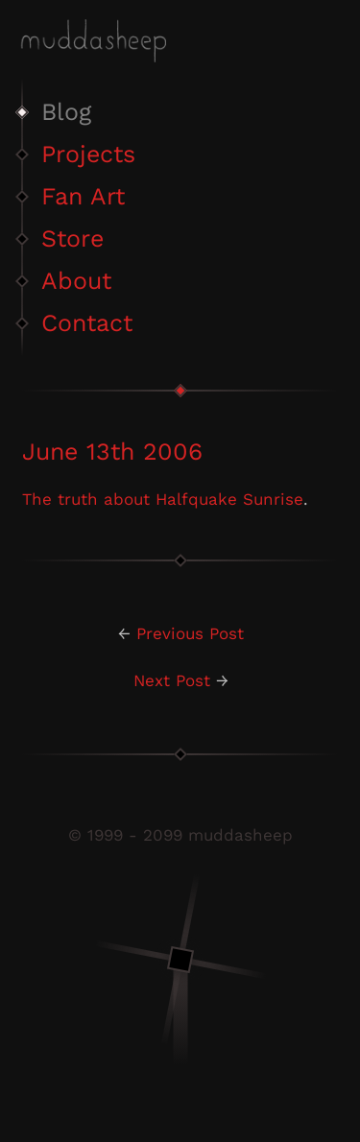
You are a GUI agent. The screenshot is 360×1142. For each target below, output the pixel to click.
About (76, 281)
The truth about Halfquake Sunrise (162, 499)
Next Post (171, 680)
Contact (86, 323)
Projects (88, 154)
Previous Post (190, 633)
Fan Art (83, 196)
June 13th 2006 (112, 451)
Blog (66, 112)
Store (72, 238)
